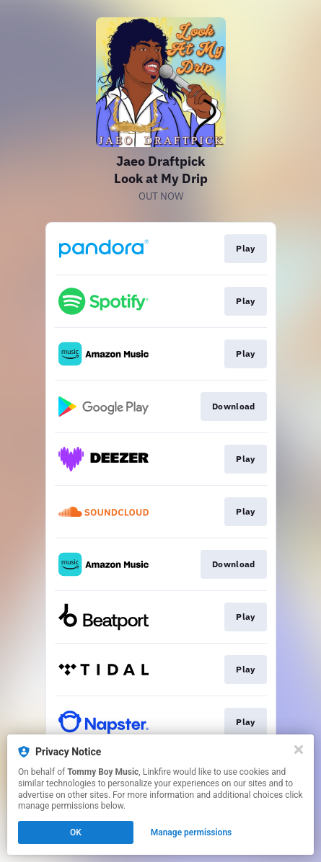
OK (76, 832)
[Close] (298, 749)
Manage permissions (191, 832)
